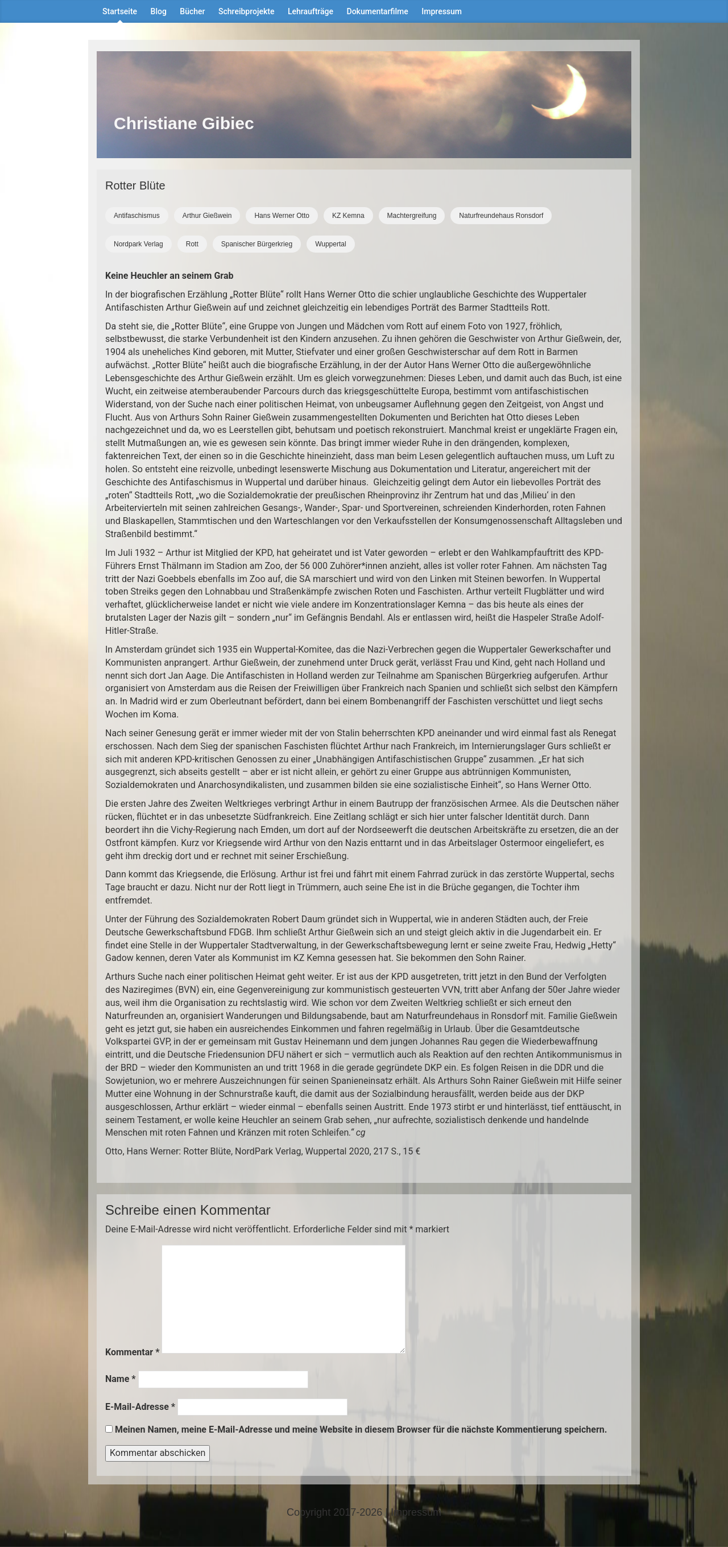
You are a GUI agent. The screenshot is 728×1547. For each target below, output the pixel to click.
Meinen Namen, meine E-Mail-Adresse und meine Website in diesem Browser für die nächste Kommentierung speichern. (361, 1429)
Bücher (192, 11)
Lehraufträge (310, 11)
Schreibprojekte (246, 11)
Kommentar (132, 1352)
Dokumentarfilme (377, 11)
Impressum (441, 11)
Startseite (119, 11)
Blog (159, 11)
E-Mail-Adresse (140, 1406)
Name (120, 1378)
